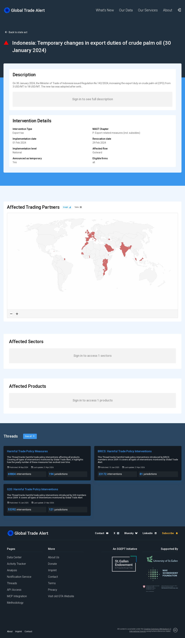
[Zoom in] (17, 314)
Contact (53, 576)
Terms (52, 583)
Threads (12, 583)
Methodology (15, 602)
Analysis (12, 570)
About (10, 631)
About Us (53, 557)
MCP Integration (17, 596)
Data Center (14, 557)
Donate (52, 563)
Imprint (52, 570)
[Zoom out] (11, 314)
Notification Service (19, 576)
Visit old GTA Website (61, 596)
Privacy (52, 589)
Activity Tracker (16, 563)
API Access (14, 589)
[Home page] (25, 10)
